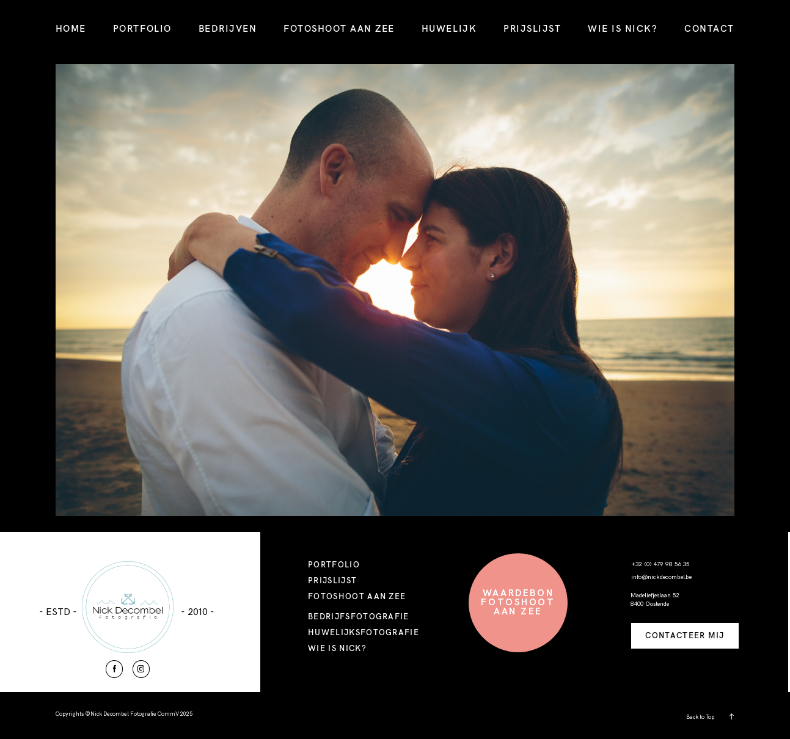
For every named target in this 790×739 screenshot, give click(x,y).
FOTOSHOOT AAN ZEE (339, 28)
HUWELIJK (449, 28)
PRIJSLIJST (532, 28)
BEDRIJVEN (228, 28)
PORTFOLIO (142, 28)
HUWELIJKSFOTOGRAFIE (363, 632)
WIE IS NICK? (622, 28)
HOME (71, 28)
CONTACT (709, 28)
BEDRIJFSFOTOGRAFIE (358, 616)
